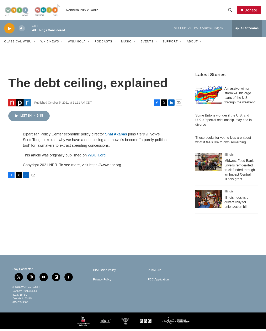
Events (146, 43)
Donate (251, 11)
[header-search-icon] (230, 11)
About (192, 43)
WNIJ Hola (77, 43)
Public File (154, 272)
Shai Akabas (116, 136)
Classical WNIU (18, 43)
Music (126, 43)
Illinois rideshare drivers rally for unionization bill (236, 204)
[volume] (21, 30)
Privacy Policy (102, 281)
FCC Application (158, 281)
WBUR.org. (97, 157)
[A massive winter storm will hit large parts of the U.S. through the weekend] (208, 97)
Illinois (229, 156)
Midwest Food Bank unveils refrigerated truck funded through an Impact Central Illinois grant (239, 172)
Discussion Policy (104, 272)
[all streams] (247, 30)
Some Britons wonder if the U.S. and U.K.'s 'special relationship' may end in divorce (223, 121)
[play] (9, 30)
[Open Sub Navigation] (34, 43)
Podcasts (103, 43)
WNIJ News (50, 43)
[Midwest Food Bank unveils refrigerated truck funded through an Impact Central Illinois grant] (208, 164)
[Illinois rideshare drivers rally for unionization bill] (208, 201)
